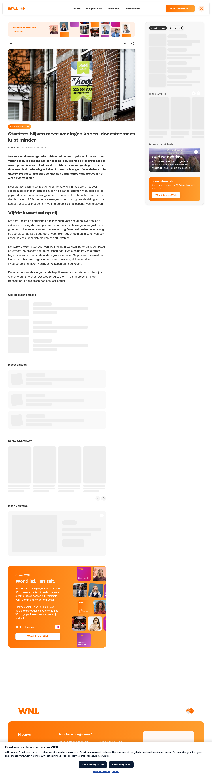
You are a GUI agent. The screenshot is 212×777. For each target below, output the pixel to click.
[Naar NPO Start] (189, 711)
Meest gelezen (158, 28)
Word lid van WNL (180, 8)
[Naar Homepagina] (16, 8)
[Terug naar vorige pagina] (11, 43)
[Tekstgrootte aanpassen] (125, 43)
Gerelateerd (176, 28)
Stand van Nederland (20, 126)
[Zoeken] (159, 8)
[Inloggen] (201, 9)
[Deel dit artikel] (132, 43)
